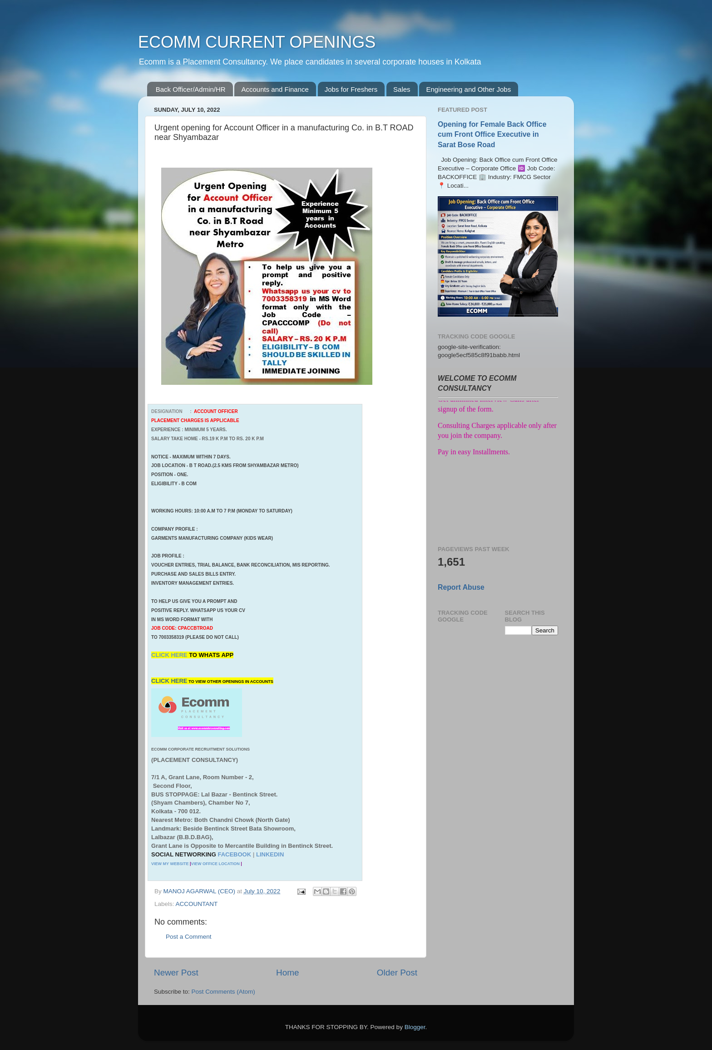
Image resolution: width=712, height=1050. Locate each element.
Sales (401, 89)
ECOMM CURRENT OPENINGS (257, 42)
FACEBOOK (234, 854)
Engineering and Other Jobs (468, 89)
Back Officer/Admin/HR (191, 89)
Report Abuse (461, 587)
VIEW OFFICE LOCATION (215, 863)
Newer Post (176, 972)
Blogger (415, 1027)
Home (287, 972)
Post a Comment (189, 936)
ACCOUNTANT (197, 904)
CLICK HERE (170, 655)
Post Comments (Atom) (223, 991)
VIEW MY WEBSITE (169, 863)
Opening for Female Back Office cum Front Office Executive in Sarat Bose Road (492, 134)
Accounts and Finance (274, 89)
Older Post (397, 972)
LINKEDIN (270, 854)
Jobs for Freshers (351, 89)
